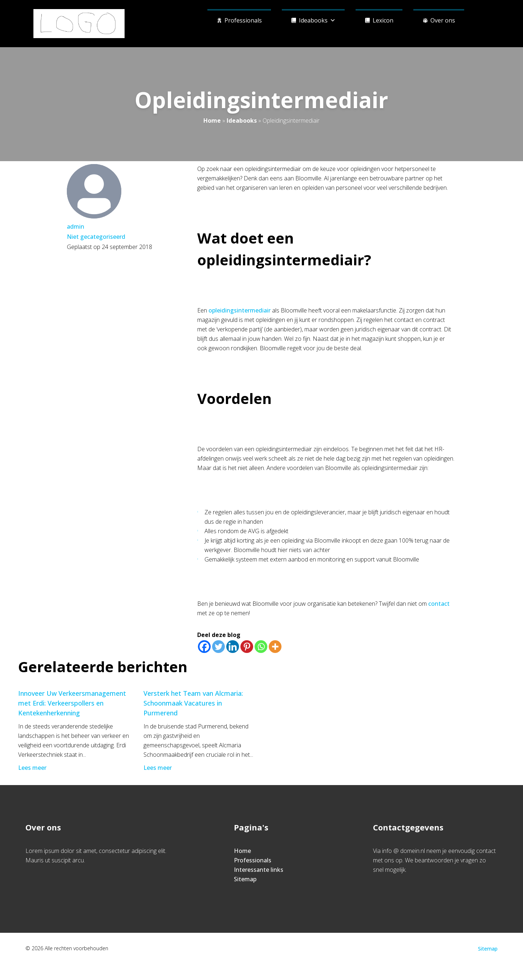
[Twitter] (218, 646)
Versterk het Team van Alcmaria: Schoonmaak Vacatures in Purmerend (193, 703)
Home (212, 120)
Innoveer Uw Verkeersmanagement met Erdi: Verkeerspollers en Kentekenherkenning (72, 703)
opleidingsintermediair (239, 310)
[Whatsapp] (261, 646)
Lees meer (33, 768)
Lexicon (383, 20)
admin (75, 226)
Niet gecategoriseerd (96, 237)
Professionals (243, 20)
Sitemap (245, 879)
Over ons (442, 20)
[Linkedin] (232, 646)
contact (439, 604)
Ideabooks (317, 20)
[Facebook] (204, 646)
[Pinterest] (246, 646)
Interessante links (258, 870)
